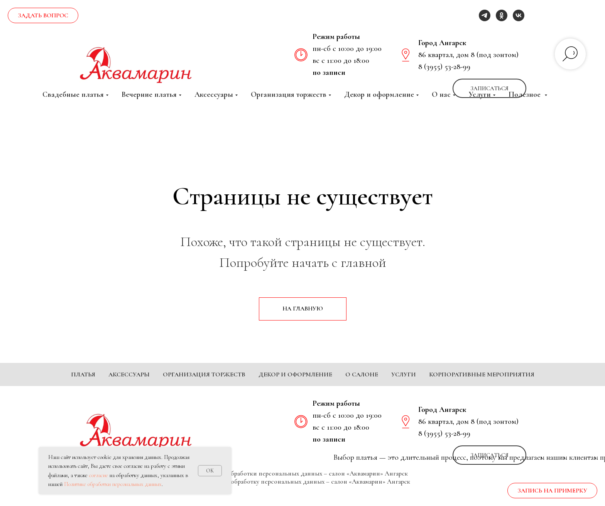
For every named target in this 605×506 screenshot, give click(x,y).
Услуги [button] (479, 94)
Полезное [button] (525, 94)
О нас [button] (441, 94)
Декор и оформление (295, 374)
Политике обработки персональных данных (113, 484)
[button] (43, 15)
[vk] (518, 15)
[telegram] (484, 15)
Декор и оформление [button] (379, 94)
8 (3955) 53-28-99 (444, 66)
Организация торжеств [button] (288, 94)
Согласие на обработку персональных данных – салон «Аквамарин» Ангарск (302, 493)
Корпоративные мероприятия (481, 374)
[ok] (501, 15)
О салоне (361, 374)
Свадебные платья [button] (73, 94)
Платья (83, 374)
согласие (98, 475)
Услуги (403, 374)
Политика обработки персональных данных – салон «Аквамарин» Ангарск (303, 485)
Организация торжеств (204, 374)
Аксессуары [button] (213, 94)
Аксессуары (129, 374)
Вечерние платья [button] (149, 94)
